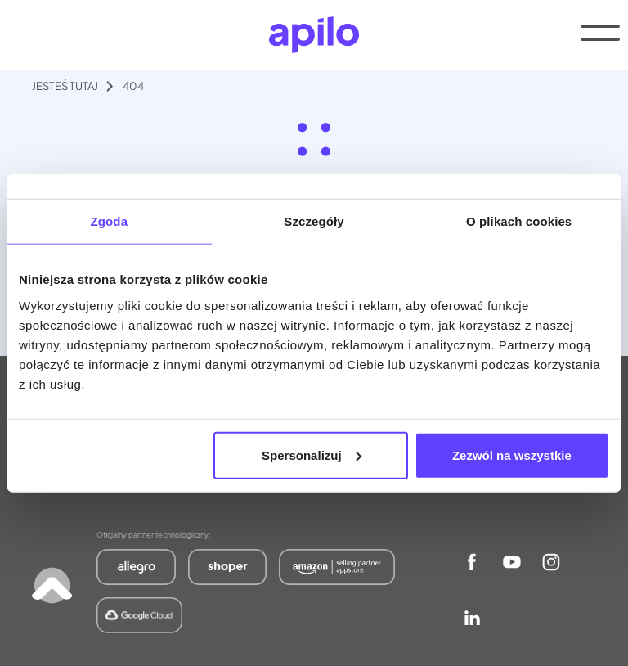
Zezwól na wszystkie (512, 454)
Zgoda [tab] (109, 221)
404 (133, 85)
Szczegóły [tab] (313, 221)
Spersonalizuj (311, 454)
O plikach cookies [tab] (519, 221)
